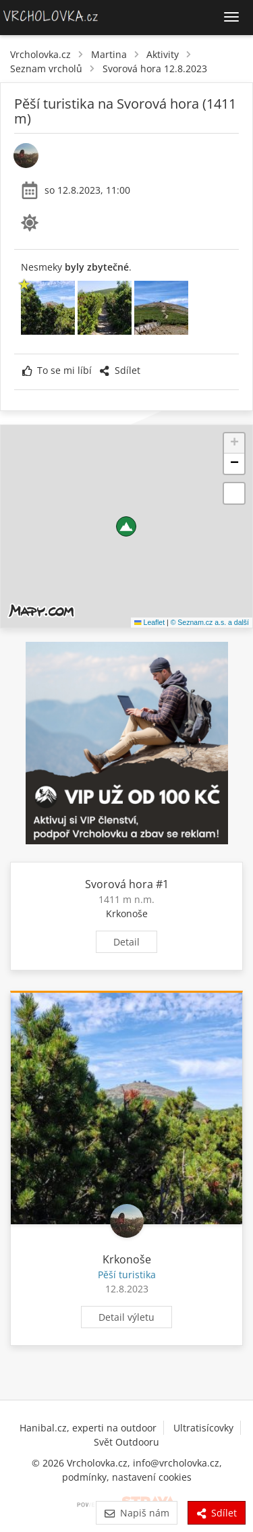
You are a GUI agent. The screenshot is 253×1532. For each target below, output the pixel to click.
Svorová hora (119, 884)
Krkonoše (127, 913)
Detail (126, 941)
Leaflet (149, 622)
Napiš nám (137, 1512)
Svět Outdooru (126, 1441)
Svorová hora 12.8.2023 (155, 68)
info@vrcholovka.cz (176, 1462)
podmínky (84, 1477)
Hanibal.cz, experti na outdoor (88, 1427)
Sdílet (119, 370)
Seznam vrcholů (46, 68)
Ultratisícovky (203, 1427)
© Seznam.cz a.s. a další (210, 622)
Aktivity (162, 54)
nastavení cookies (152, 1477)
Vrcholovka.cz (40, 54)
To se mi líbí (57, 370)
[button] (126, 526)
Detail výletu (126, 1317)
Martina (109, 54)
